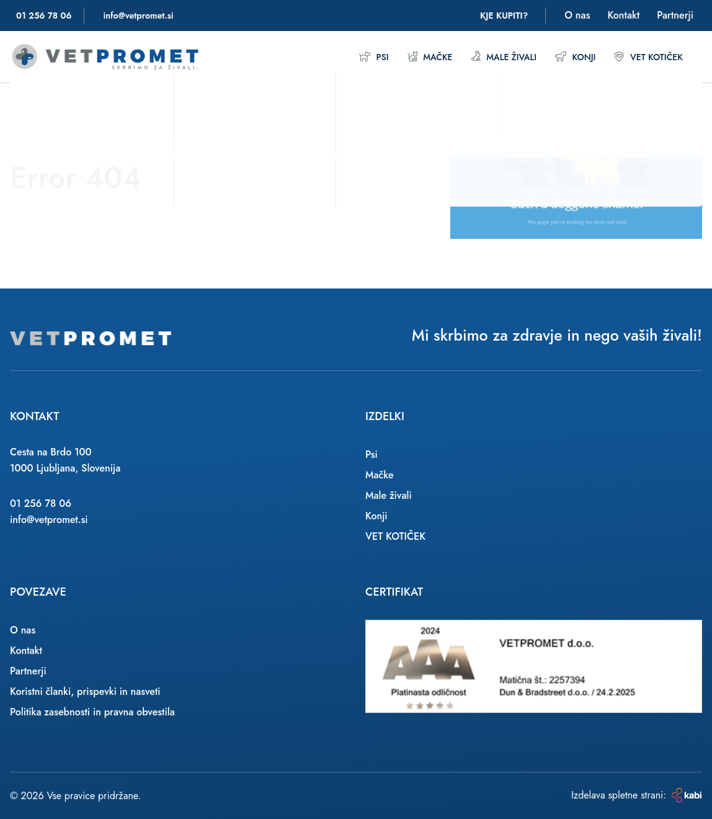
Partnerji (675, 15)
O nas (577, 15)
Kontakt (623, 15)
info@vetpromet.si (49, 519)
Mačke (413, 57)
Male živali (491, 57)
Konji (567, 57)
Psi (354, 57)
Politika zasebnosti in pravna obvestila (92, 712)
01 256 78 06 (40, 503)
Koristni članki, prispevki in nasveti (85, 691)
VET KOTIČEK (645, 57)
